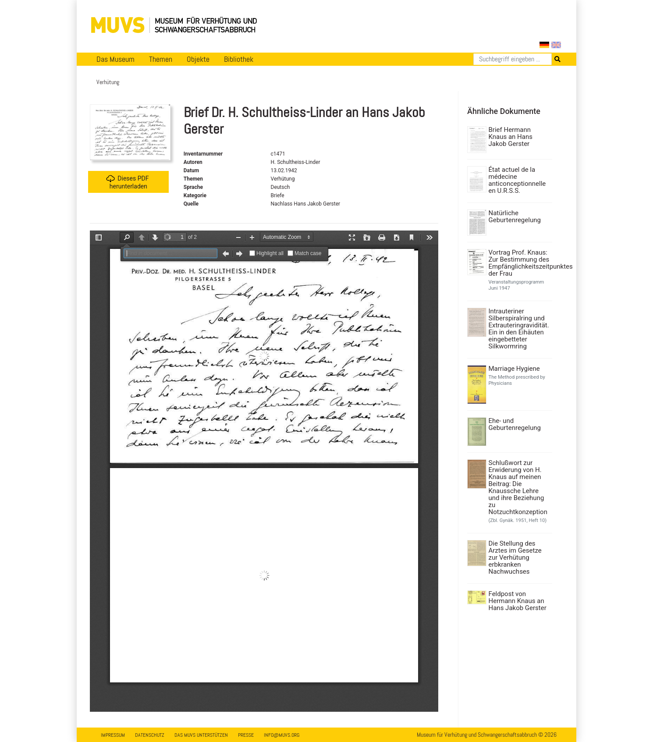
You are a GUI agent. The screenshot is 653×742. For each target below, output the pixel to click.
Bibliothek (238, 59)
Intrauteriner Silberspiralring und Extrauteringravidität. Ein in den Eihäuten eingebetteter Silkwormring (519, 329)
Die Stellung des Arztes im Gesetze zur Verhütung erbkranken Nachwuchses (515, 557)
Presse (246, 734)
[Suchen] (512, 59)
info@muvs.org (281, 734)
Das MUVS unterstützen (201, 734)
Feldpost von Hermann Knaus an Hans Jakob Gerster (518, 600)
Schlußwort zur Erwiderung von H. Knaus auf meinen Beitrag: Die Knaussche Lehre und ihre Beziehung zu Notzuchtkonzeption (518, 487)
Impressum (113, 734)
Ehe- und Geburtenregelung (515, 424)
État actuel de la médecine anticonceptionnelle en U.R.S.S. (517, 180)
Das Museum (115, 59)
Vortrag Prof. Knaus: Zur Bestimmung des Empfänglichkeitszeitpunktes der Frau (519, 263)
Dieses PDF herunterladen (127, 182)
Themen (160, 59)
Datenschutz (149, 734)
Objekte (198, 59)
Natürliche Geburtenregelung (515, 216)
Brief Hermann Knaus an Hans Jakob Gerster (510, 136)
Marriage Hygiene (514, 368)
